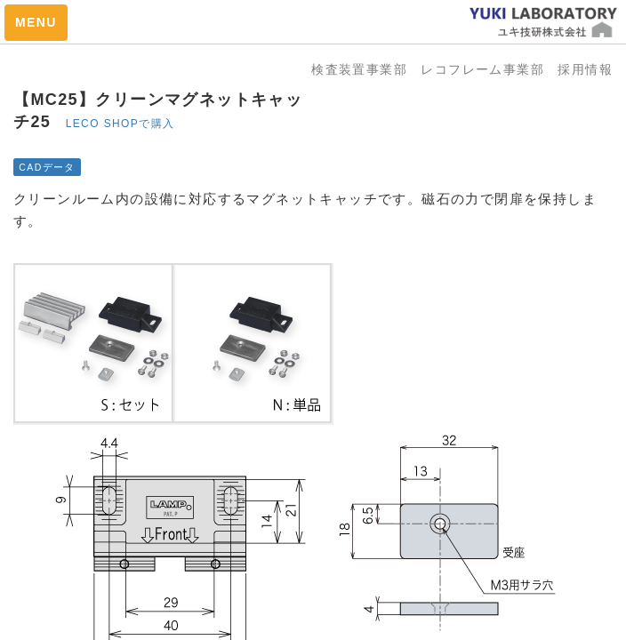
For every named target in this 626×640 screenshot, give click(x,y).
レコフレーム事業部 (489, 69)
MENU (36, 22)
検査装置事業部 (366, 69)
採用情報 (585, 69)
